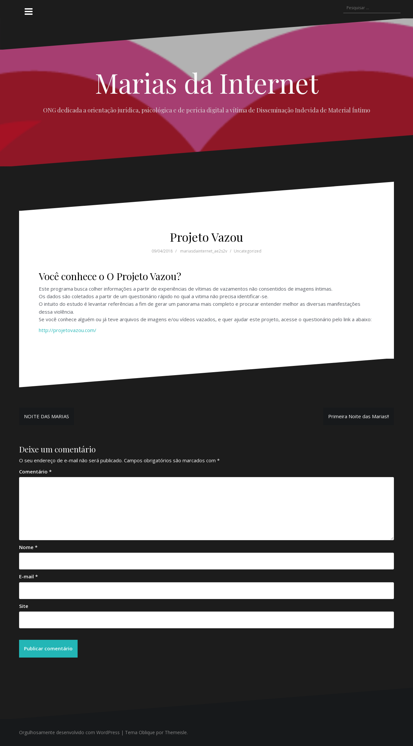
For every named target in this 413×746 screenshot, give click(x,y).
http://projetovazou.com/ (67, 330)
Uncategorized (247, 251)
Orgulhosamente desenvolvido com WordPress (69, 732)
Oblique (147, 732)
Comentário (35, 471)
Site (23, 606)
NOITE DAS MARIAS (46, 416)
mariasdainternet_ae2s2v (203, 251)
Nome (28, 547)
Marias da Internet (206, 82)
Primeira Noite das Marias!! (358, 416)
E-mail (28, 576)
